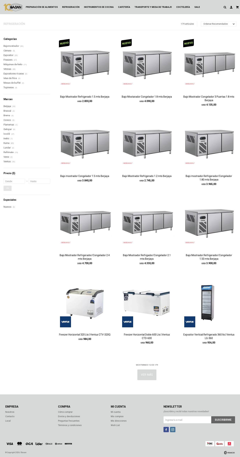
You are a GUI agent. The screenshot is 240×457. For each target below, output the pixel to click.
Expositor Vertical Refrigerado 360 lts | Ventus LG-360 (208, 336)
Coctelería (183, 7)
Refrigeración (71, 7)
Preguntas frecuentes (69, 421)
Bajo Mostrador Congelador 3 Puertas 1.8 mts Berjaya (208, 98)
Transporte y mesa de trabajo (153, 7)
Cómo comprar (65, 412)
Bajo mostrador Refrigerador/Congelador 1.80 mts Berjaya (209, 178)
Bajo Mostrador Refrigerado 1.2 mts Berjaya (146, 176)
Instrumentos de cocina (99, 7)
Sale (197, 7)
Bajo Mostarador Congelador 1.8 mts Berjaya (147, 96)
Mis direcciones (119, 421)
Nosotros (9, 412)
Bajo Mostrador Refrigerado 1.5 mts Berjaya (84, 96)
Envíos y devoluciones (69, 416)
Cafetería (124, 7)
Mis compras (117, 416)
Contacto (9, 416)
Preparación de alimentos (42, 7)
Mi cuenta (116, 412)
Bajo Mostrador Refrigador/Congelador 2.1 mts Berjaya (147, 257)
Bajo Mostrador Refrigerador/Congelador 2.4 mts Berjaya (85, 257)
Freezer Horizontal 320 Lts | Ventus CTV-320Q (84, 334)
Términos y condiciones (70, 425)
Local (8, 421)
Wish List (115, 425)
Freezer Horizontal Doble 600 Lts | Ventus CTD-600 (147, 336)
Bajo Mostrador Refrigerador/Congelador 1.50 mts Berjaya (209, 257)
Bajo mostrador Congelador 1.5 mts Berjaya (84, 176)
